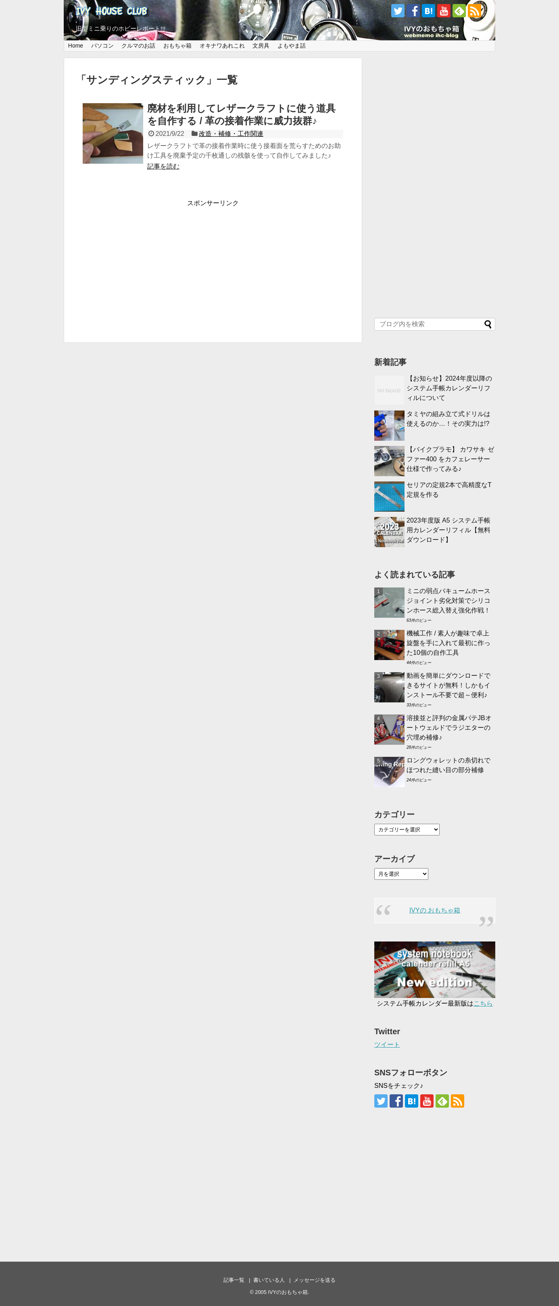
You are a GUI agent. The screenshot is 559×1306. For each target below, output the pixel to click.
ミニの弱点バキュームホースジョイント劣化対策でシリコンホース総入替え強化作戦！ (448, 600)
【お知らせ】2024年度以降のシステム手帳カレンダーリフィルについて (449, 388)
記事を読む (163, 166)
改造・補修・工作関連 (231, 133)
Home (75, 45)
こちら (483, 1003)
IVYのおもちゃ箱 (288, 1292)
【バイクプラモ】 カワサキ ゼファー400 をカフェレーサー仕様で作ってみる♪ (450, 459)
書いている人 (269, 1280)
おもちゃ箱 (177, 45)
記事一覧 (233, 1280)
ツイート (387, 1044)
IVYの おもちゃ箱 (434, 910)
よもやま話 (291, 45)
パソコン (102, 45)
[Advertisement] (213, 264)
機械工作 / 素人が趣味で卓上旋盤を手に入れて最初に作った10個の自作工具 (448, 643)
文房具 (260, 45)
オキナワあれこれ (222, 45)
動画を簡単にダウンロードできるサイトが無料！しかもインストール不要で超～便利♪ (448, 685)
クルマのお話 (138, 45)
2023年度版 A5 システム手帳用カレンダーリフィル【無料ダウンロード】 (448, 530)
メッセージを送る (315, 1280)
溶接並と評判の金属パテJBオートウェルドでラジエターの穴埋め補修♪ (449, 727)
